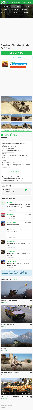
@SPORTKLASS (12, 253)
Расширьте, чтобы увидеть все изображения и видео (16, 130)
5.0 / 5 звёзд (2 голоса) (6, 139)
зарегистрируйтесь (8, 273)
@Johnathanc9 (11, 263)
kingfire (12, 62)
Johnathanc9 (11, 241)
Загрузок (6, 135)
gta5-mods (10, 202)
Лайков (15, 135)
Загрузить (16, 53)
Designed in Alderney (6, 405)
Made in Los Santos (6, 407)
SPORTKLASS (11, 222)
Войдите (23, 272)
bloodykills (10, 214)
